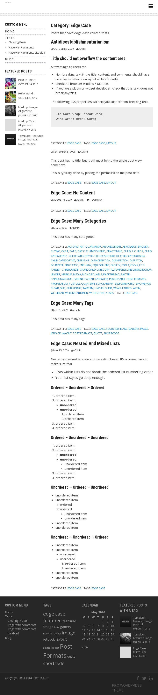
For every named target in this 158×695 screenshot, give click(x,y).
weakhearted (122, 288)
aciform (73, 246)
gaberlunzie (70, 269)
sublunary (74, 288)
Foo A (125, 265)
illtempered (119, 269)
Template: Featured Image (142, 636)
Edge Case (74, 143)
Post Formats (136, 279)
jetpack (56, 333)
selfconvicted (125, 283)
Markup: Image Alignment (28, 109)
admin (82, 48)
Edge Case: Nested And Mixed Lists (85, 343)
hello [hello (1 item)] (46, 633)
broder (143, 246)
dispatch (136, 260)
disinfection (120, 260)
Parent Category (96, 279)
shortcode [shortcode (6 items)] (53, 663)
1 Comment (96, 199)
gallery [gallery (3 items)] (65, 626)
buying (55, 251)
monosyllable (92, 274)
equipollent (101, 265)
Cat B (73, 251)
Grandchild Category (95, 269)
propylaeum (59, 283)
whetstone (97, 293)
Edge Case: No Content (73, 193)
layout (111, 143)
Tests (10, 38)
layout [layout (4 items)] (61, 639)
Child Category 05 (63, 260)
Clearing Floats (17, 42)
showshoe (143, 283)
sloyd (55, 288)
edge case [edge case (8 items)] (54, 613)
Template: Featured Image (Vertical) (30, 137)
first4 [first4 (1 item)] (56, 627)
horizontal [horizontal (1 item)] (55, 633)
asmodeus (129, 246)
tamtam (88, 288)
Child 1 (128, 251)
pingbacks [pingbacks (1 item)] (48, 647)
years (110, 293)
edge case (98, 143)
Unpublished (103, 288)
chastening (114, 251)
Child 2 (138, 251)
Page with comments (21, 47)
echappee (57, 265)
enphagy (85, 265)
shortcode (111, 333)
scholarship (105, 283)
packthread (111, 274)
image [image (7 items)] (68, 633)
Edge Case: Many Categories (78, 221)
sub (62, 288)
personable (117, 279)
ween (136, 288)
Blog (9, 59)
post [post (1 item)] (57, 647)
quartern (88, 283)
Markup (67, 274)
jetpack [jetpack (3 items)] (49, 639)
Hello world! (26, 93)
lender (55, 274)
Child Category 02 (81, 256)
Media (77, 274)
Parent (78, 279)
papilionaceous (61, 279)
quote (97, 333)
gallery (134, 329)
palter (125, 274)
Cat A (64, 251)
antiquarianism (90, 246)
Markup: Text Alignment (26, 123)
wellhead (57, 293)
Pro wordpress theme (127, 688)
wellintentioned (76, 293)
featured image (116, 329)
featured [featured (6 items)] (52, 621)
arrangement (111, 246)
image (144, 329)
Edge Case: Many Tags (72, 303)
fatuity (115, 265)
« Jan (84, 647)
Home (9, 31)
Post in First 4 (27, 80)
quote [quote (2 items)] (71, 656)
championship (95, 251)
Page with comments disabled (27, 52)
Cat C (81, 251)
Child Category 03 (106, 256)
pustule (74, 283)
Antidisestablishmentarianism (80, 42)
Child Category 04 (132, 256)
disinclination (100, 260)
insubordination (140, 269)
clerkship (83, 260)
